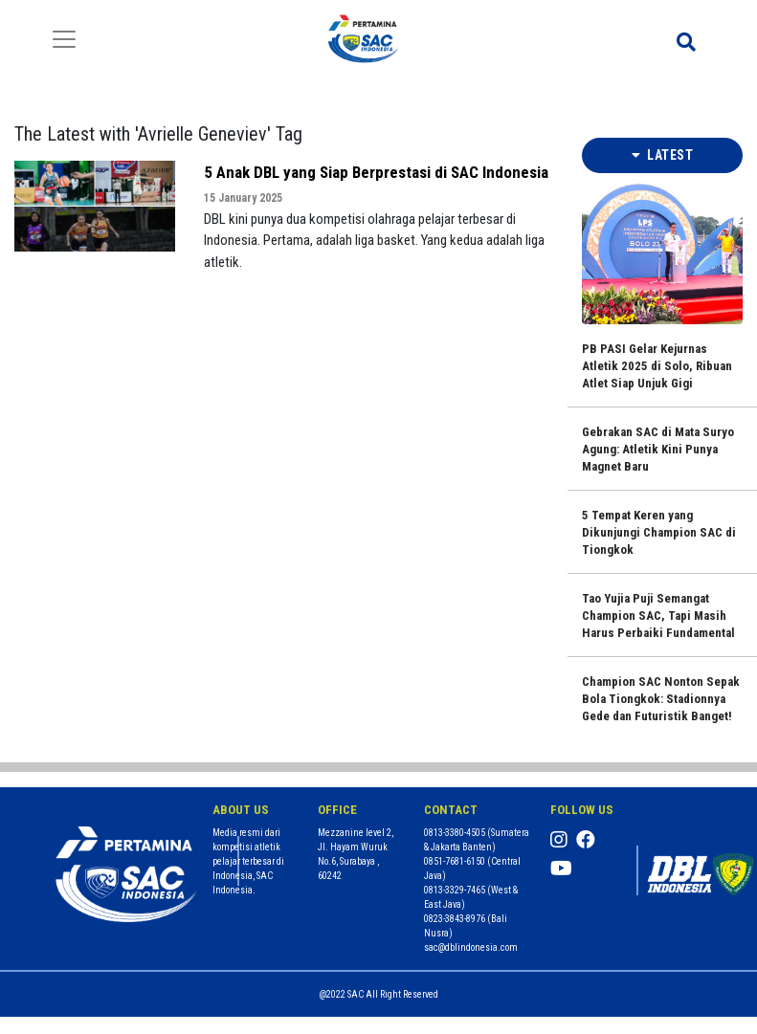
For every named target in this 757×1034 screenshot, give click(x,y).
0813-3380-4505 (454, 832)
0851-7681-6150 (454, 861)
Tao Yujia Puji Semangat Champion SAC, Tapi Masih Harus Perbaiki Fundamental (658, 615)
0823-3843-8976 (454, 918)
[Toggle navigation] (64, 39)
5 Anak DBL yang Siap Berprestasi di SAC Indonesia (376, 172)
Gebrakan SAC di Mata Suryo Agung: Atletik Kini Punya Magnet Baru (658, 449)
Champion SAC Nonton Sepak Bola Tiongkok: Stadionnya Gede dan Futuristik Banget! (661, 698)
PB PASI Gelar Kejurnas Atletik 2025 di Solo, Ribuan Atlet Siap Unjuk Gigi (657, 365)
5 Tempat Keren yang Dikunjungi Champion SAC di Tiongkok (659, 532)
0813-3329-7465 (454, 890)
